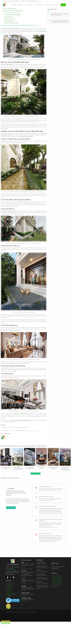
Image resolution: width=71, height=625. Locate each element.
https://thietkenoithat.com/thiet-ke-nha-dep (49, 528)
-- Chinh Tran (39, 25)
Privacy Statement (27, 615)
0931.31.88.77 (24, 571)
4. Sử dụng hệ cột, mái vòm (10, 18)
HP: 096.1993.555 (23, 1)
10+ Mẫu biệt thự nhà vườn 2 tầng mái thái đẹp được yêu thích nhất (14, 427)
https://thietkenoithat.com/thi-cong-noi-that (47, 543)
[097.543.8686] (6, 623)
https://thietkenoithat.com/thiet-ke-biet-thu (47, 501)
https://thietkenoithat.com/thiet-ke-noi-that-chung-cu (51, 491)
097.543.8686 (8, 573)
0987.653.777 (14, 573)
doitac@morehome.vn (55, 572)
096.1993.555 (23, 580)
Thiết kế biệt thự (17, 430)
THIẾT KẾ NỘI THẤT (10, 509)
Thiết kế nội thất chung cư (57, 578)
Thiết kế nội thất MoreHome (18, 615)
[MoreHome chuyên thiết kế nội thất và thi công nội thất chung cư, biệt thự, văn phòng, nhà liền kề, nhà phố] (4, 4)
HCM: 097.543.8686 (15, 1)
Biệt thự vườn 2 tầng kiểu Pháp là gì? (9, 8)
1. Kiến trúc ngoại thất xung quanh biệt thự (12, 12)
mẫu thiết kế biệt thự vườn (6, 430)
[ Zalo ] (2, 621)
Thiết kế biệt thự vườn (23, 430)
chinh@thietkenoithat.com (32, 1)
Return (36, 430)
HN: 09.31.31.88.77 (6, 1)
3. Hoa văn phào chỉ (8, 16)
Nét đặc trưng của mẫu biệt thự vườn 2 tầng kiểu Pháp (13, 10)
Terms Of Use (34, 615)
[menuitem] (14, 4)
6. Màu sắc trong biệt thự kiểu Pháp (11, 22)
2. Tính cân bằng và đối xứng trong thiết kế (13, 14)
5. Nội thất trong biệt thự (9, 20)
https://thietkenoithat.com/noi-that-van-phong (53, 514)
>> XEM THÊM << (35, 473)
